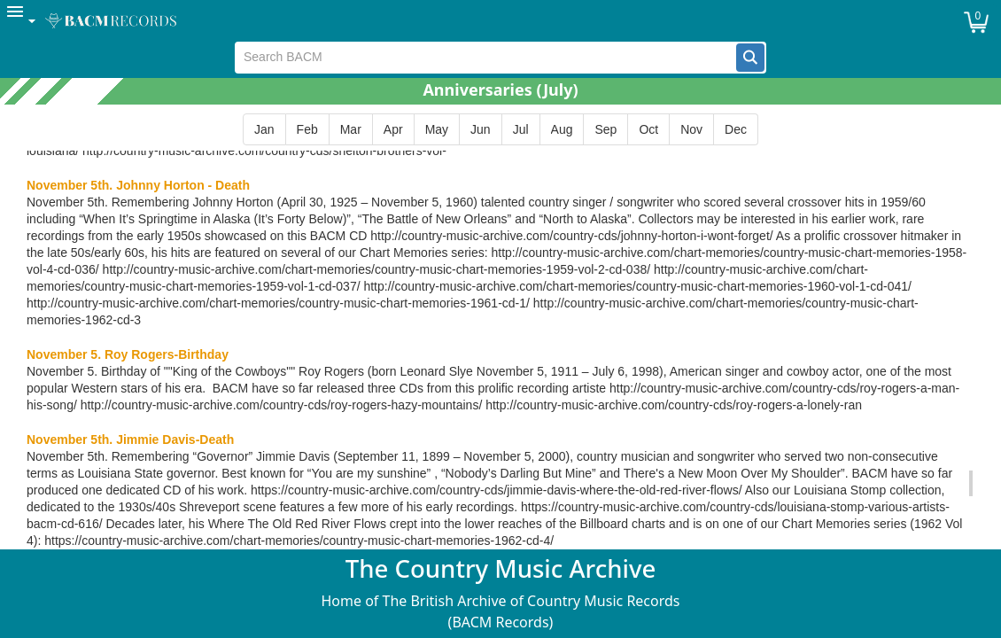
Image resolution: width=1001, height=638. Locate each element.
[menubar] (500, 21)
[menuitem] (22, 21)
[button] (750, 57)
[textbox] (486, 58)
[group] (500, 129)
